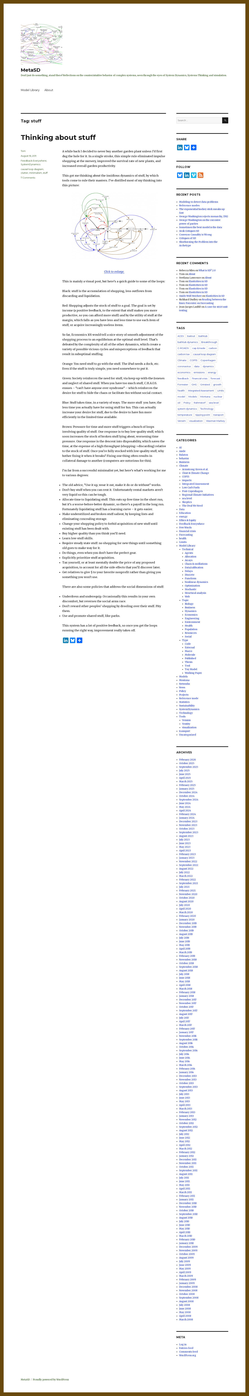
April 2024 (185, 810)
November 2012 (188, 1119)
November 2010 (188, 1206)
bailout (191, 336)
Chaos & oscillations (196, 563)
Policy (187, 402)
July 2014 (184, 1054)
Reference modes (189, 205)
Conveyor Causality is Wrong (195, 234)
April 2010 (184, 1232)
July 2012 (184, 1134)
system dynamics (187, 408)
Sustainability (187, 705)
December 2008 (188, 1286)
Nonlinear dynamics (196, 582)
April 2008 (185, 1315)
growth (217, 384)
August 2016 (186, 1043)
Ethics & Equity (187, 520)
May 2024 (185, 807)
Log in (182, 1344)
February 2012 (187, 1152)
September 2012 (188, 1126)
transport (218, 414)
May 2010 (184, 1228)
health (181, 390)
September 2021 (188, 883)
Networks (184, 683)
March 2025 (185, 781)
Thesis (188, 662)
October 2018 (186, 963)
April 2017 (184, 1021)
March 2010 (185, 1235)
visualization (196, 420)
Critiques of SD (187, 238)
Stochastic (190, 589)
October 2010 (186, 1210)
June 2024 (185, 803)
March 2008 (186, 1319)
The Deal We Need (192, 505)
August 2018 (186, 970)
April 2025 (185, 777)
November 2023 (188, 825)
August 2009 (186, 1257)
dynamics (208, 366)
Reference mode (188, 698)
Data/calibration (194, 567)
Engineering (192, 618)
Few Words (185, 527)
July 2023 (184, 839)
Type (185, 640)
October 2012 (186, 1123)
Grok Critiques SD (189, 231)
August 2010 (186, 1217)
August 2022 (186, 868)
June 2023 (185, 843)
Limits (220, 390)
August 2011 (185, 1174)
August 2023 (186, 836)
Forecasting (186, 534)
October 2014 (186, 1046)
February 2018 (187, 992)
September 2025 (188, 767)
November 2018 (188, 959)
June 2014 (184, 1057)
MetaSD (30, 70)
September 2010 (188, 1214)
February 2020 (187, 916)
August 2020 (186, 901)
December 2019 (188, 923)
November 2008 (188, 1290)
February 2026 (187, 759)
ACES (181, 336)
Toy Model (191, 669)
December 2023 (188, 821)
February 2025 (187, 785)
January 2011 (186, 1199)
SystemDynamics (30, 164)
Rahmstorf (199, 402)
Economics (191, 614)
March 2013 (185, 1108)
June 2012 (184, 1137)
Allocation (190, 556)
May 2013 (184, 1101)
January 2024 (187, 817)
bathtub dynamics (188, 342)
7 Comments (28, 177)
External (190, 647)
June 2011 (184, 1181)
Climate (182, 360)
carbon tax (184, 354)
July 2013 (184, 1094)
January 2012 (186, 1156)
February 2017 (187, 1028)
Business (184, 462)
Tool (187, 665)
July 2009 (184, 1261)
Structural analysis (195, 593)
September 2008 (188, 1297)
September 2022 (188, 865)
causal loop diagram (32, 169)
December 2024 (188, 792)
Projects (183, 694)
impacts (186, 480)
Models (192, 396)
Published (190, 658)
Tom (23, 151)
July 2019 (184, 937)
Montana (205, 396)
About (48, 90)
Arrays (188, 560)
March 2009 (186, 1275)
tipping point (203, 414)
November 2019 (187, 926)
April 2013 (184, 1105)
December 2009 (188, 1246)
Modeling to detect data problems (198, 201)
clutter (24, 172)
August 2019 (186, 934)
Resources (191, 633)
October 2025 (186, 763)
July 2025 (184, 770)
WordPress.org (187, 1355)
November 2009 (188, 1250)
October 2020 (187, 897)
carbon (213, 348)
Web (187, 596)
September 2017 (188, 1010)
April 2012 (184, 1145)
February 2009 (187, 1279)
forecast (215, 378)
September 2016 (188, 1039)
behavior (184, 458)
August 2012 (186, 1130)
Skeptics (187, 502)
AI (180, 447)
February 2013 (187, 1112)
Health (188, 625)
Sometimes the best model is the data (200, 227)
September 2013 (188, 1086)
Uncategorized (187, 734)
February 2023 (187, 854)
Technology (206, 408)
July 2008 (184, 1305)
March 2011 (185, 1192)
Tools (182, 716)
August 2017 (185, 1014)
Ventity (186, 723)
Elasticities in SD (198, 281)
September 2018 (188, 966)
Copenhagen (208, 360)
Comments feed (188, 1351)
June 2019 (184, 941)
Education (185, 513)
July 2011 (184, 1177)
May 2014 (184, 1061)
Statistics (184, 702)
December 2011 (187, 1159)
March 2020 (186, 912)
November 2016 (187, 1036)
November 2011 (187, 1163)
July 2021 (184, 886)
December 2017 (187, 999)
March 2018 (185, 988)
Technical (187, 549)
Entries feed (186, 1348)
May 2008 (185, 1312)
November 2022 (188, 861)
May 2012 (184, 1141)
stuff (45, 172)
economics (184, 372)
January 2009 (187, 1283)
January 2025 (186, 788)
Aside (182, 451)
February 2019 (187, 956)
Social (188, 636)
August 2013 (186, 1090)
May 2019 (184, 945)
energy (212, 372)
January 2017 (186, 1032)
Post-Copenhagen (192, 491)
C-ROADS (183, 348)
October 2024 (187, 796)
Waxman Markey (215, 420)
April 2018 (184, 985)
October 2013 (186, 1083)
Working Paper (193, 673)
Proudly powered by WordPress (51, 1379)
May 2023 (184, 846)
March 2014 (185, 1065)
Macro (188, 651)
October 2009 (187, 1254)
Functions (190, 578)
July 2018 (184, 974)
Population (191, 629)
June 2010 (184, 1225)
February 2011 (187, 1195)
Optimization (192, 585)
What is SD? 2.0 (207, 270)
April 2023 (185, 850)
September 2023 (188, 832)
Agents (189, 553)
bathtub (203, 336)
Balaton (183, 454)
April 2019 (184, 948)
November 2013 (188, 1079)
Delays (189, 571)
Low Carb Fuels (191, 487)
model (181, 396)
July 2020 (184, 905)
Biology (189, 603)
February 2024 (187, 814)
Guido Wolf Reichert (190, 295)
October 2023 (186, 828)
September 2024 (188, 799)
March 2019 (185, 952)
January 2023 (186, 857)
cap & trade (198, 348)
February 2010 (187, 1239)
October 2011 (186, 1166)
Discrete (189, 574)
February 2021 (187, 890)
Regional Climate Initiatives (198, 494)
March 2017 (185, 1025)
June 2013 (184, 1097)
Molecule (190, 654)
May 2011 (184, 1185)
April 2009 (185, 1272)
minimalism (35, 172)
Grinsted (205, 384)
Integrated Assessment (201, 390)
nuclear (218, 396)
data (196, 366)
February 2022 (187, 879)
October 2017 (186, 1006)
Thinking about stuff (58, 137)
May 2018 (184, 981)
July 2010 (184, 1221)
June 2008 (185, 1308)
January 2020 (187, 919)
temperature (185, 414)
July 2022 (184, 872)
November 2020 (188, 894)
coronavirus (184, 366)
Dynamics (190, 611)
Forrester (183, 384)
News (182, 687)
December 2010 (188, 1203)
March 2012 (185, 1148)
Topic (185, 600)
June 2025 (184, 774)
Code (188, 643)
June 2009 (185, 1265)
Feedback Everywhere (34, 160)
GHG (194, 384)
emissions (199, 372)
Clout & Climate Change (195, 473)
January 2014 (186, 1072)
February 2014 (187, 1068)
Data (182, 509)
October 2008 (187, 1294)
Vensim (182, 420)
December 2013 (188, 1076)
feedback (183, 378)
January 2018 (186, 996)
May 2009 (185, 1268)
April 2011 (184, 1188)
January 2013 (186, 1116)
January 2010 (186, 1243)
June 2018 (184, 977)
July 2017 (184, 1017)
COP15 (193, 360)
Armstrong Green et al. (195, 469)
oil (179, 402)
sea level (214, 402)
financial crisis (199, 378)
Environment (192, 622)
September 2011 (188, 1170)
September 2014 (188, 1050)
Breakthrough (209, 342)
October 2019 (186, 930)
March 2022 (186, 876)
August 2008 (186, 1301)
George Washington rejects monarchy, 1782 (203, 216)
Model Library (30, 90)
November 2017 (187, 1003)
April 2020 (185, 908)
